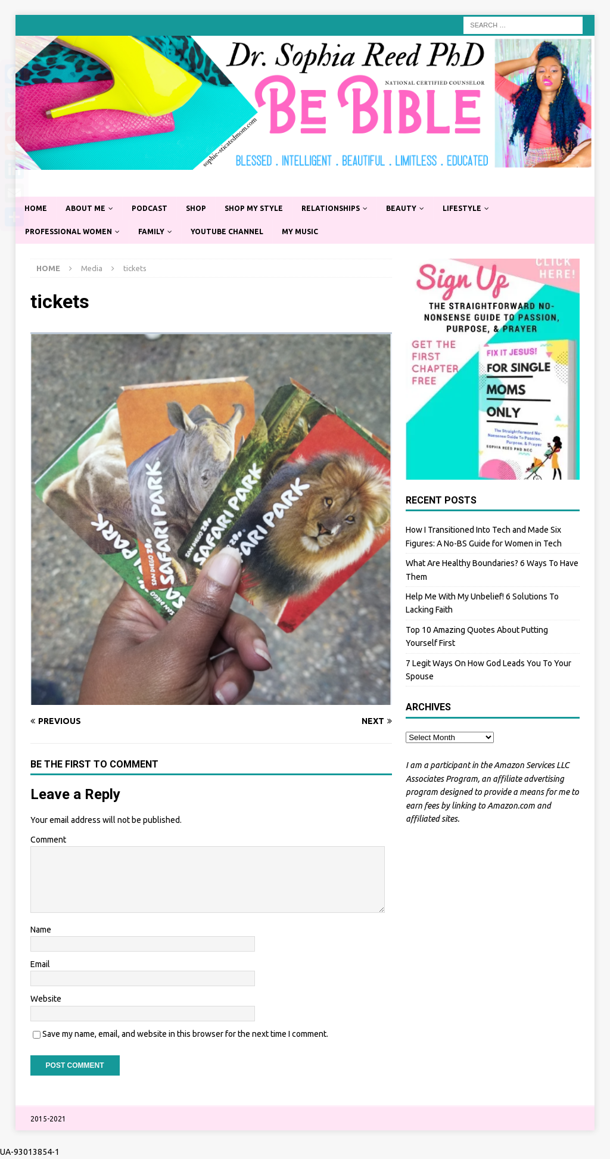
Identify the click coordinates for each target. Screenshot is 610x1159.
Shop (196, 208)
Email (40, 964)
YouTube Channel (227, 231)
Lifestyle (462, 208)
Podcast (149, 208)
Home (35, 208)
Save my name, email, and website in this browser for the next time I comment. (185, 1034)
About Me (85, 208)
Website (45, 998)
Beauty (401, 208)
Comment (48, 839)
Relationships (330, 208)
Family (151, 231)
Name (40, 929)
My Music (300, 231)
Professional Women (68, 231)
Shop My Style (254, 208)
